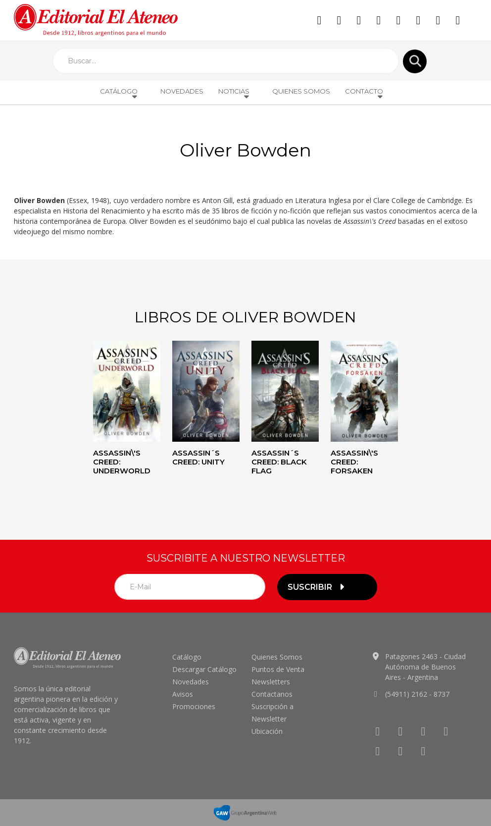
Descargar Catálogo (204, 669)
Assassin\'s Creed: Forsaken (354, 461)
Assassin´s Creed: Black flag (279, 461)
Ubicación (267, 731)
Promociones (193, 706)
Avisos (182, 694)
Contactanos (272, 694)
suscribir (317, 587)
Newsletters (270, 681)
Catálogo (186, 657)
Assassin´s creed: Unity (198, 457)
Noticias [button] (234, 93)
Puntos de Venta (277, 669)
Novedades (181, 91)
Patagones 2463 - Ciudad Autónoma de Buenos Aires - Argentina (425, 667)
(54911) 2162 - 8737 (417, 694)
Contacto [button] (364, 93)
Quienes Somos (301, 91)
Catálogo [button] (119, 93)
